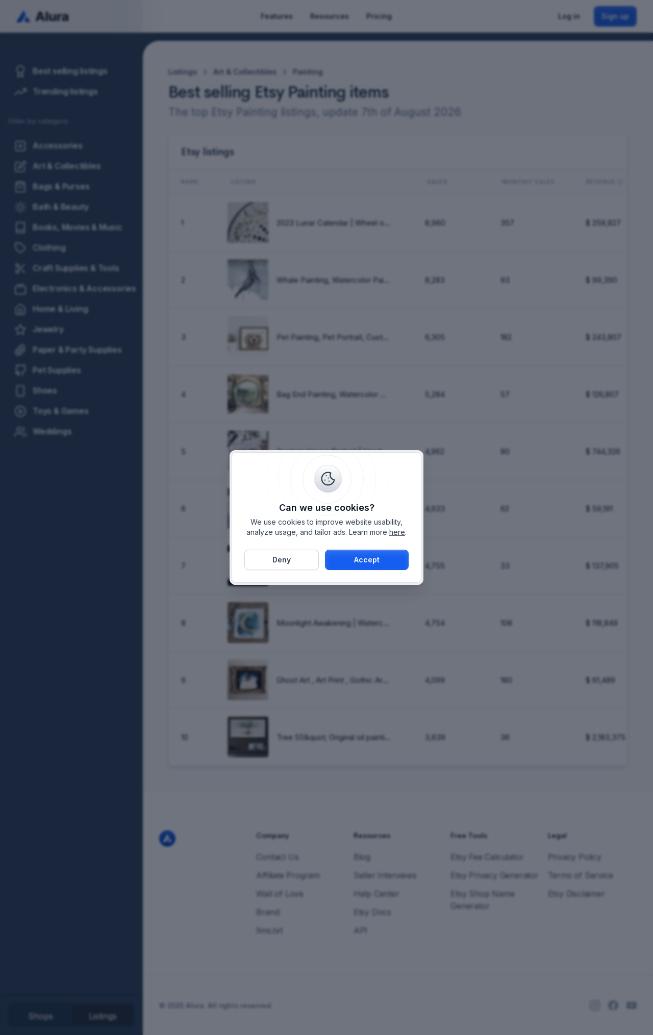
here (397, 532)
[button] (367, 560)
